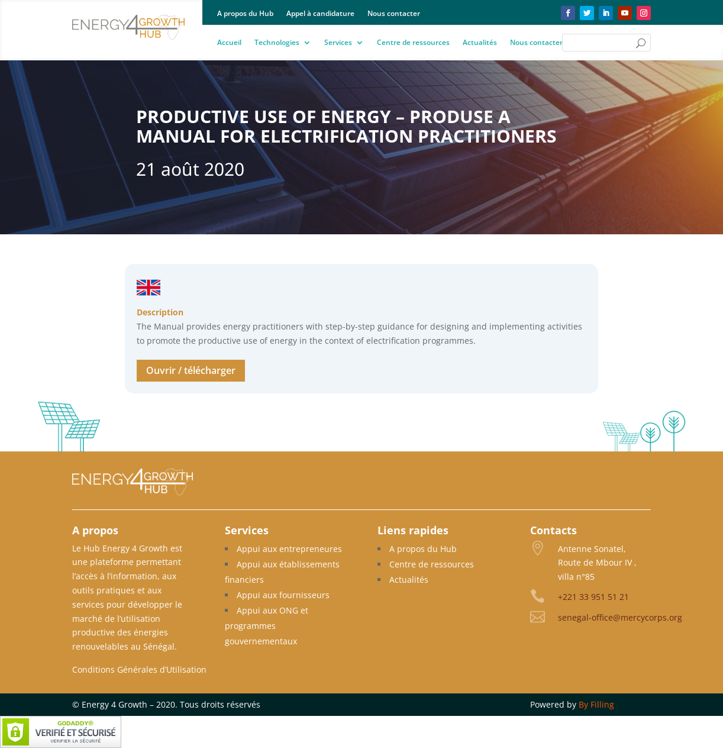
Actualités (480, 42)
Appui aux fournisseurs (283, 595)
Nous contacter (393, 13)
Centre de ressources (413, 42)
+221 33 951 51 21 (593, 596)
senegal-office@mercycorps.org (620, 617)
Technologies (276, 42)
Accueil (229, 42)
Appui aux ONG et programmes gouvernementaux (266, 626)
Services (338, 42)
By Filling (596, 704)
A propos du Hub (245, 13)
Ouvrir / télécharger (190, 370)
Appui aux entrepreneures (289, 548)
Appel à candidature (320, 13)
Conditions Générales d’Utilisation (139, 669)
